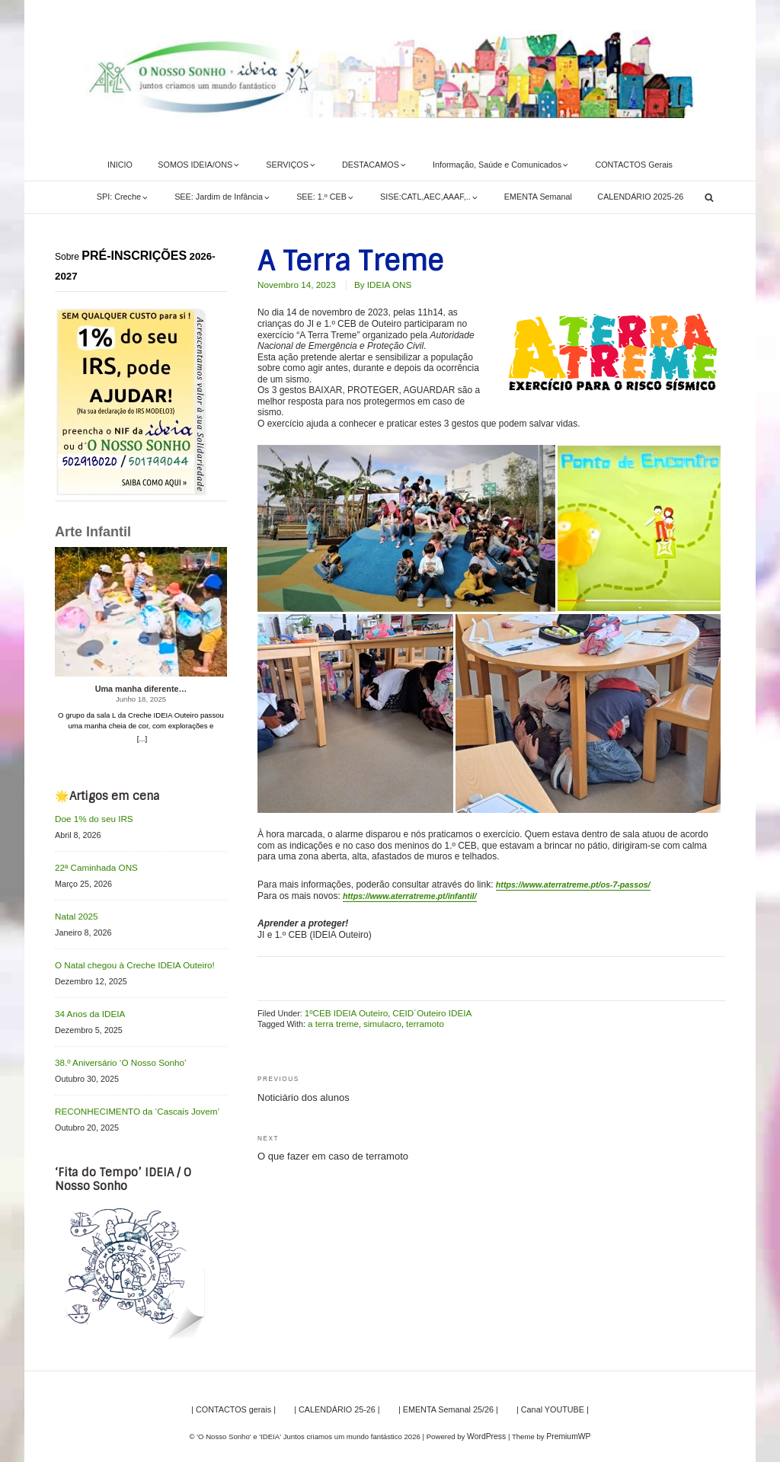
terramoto (416, 1019)
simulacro (377, 1019)
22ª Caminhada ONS (93, 866)
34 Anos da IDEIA (87, 1008)
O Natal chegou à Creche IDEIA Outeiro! (129, 960)
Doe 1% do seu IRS (91, 818)
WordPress (488, 1427)
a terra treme (331, 1019)
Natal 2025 (74, 913)
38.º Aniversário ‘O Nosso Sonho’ (115, 1056)
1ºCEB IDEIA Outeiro (343, 1008)
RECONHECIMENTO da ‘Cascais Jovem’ (131, 1103)
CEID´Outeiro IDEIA (422, 1008)
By (374, 284)
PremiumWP (567, 1427)
